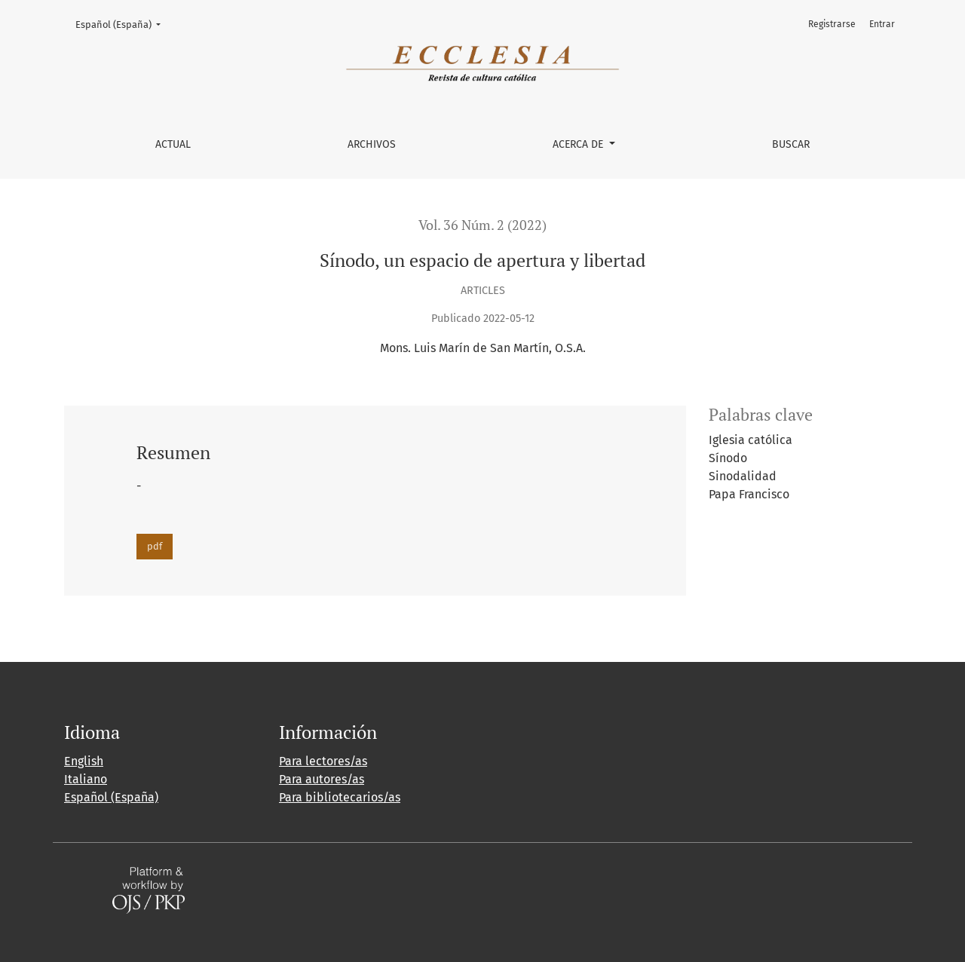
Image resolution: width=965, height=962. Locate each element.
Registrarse (832, 24)
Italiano (85, 779)
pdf (154, 546)
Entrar (882, 24)
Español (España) (123, 23)
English (83, 761)
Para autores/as (321, 779)
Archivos (372, 144)
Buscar (791, 144)
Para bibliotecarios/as (339, 797)
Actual (173, 144)
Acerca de (579, 144)
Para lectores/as (323, 761)
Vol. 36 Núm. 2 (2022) (482, 225)
